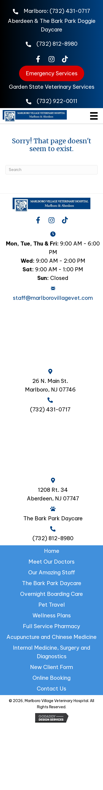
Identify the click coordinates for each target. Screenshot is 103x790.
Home (51, 550)
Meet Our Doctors (51, 561)
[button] (38, 59)
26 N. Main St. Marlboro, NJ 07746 (50, 385)
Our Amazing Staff (51, 572)
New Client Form (51, 667)
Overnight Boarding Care (51, 593)
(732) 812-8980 (57, 43)
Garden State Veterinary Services (51, 86)
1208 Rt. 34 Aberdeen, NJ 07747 (53, 494)
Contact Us (51, 688)
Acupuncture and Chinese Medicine (51, 637)
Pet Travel (51, 604)
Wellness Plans (51, 615)
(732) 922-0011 (57, 101)
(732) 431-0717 (70, 11)
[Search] (51, 170)
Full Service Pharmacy (51, 626)
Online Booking (51, 677)
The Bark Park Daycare (51, 583)
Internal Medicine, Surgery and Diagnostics (51, 652)
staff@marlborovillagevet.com (53, 297)
